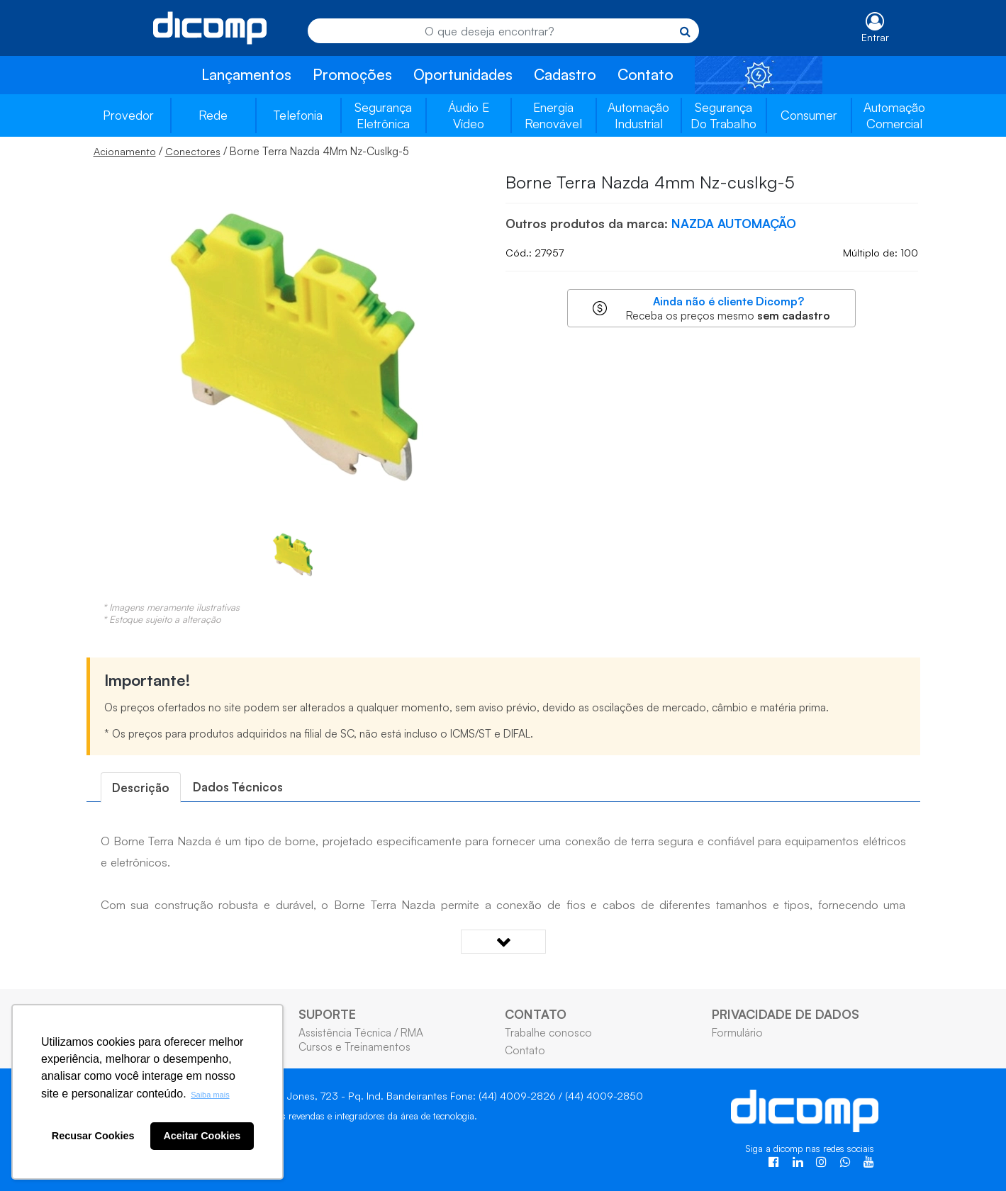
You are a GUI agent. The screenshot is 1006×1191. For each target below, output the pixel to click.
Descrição (140, 787)
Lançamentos (246, 74)
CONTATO (535, 1014)
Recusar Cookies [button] (93, 1135)
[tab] (141, 787)
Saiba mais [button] (210, 1094)
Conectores (192, 151)
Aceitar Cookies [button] (201, 1135)
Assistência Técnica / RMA (360, 1032)
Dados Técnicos (238, 786)
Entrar (875, 37)
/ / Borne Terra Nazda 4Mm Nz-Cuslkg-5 (251, 151)
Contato (645, 74)
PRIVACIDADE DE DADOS (785, 1014)
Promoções (352, 74)
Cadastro (565, 74)
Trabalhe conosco (548, 1032)
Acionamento (125, 151)
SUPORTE (327, 1014)
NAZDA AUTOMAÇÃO (733, 223)
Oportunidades (463, 74)
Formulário (737, 1032)
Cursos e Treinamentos (354, 1046)
